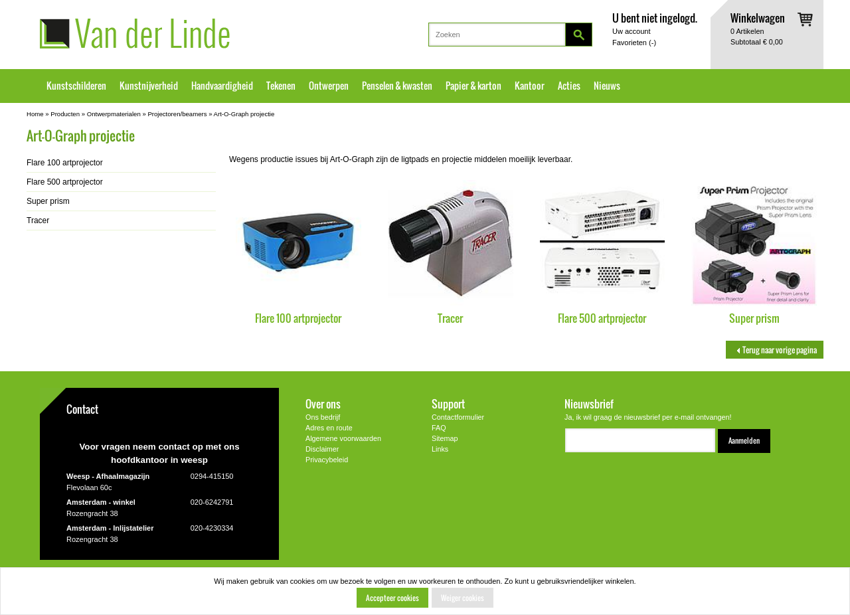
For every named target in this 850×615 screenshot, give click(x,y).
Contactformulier (458, 417)
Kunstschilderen (76, 85)
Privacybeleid (326, 460)
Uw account (631, 31)
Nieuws (607, 85)
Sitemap (445, 438)
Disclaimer (322, 449)
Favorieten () (634, 42)
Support (448, 403)
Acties (569, 85)
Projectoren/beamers (177, 114)
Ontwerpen (329, 85)
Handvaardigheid (222, 85)
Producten (65, 114)
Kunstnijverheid (149, 85)
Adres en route (329, 428)
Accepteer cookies (392, 597)
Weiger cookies (462, 597)
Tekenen (281, 85)
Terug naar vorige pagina (774, 349)
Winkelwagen (757, 17)
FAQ (439, 428)
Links (440, 449)
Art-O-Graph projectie (244, 114)
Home (35, 114)
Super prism (754, 317)
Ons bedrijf (322, 417)
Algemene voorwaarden (343, 438)
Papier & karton (473, 85)
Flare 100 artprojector (298, 317)
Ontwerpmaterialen (114, 114)
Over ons (323, 403)
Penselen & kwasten (397, 85)
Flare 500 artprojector (602, 317)
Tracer (450, 317)
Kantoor (530, 85)
